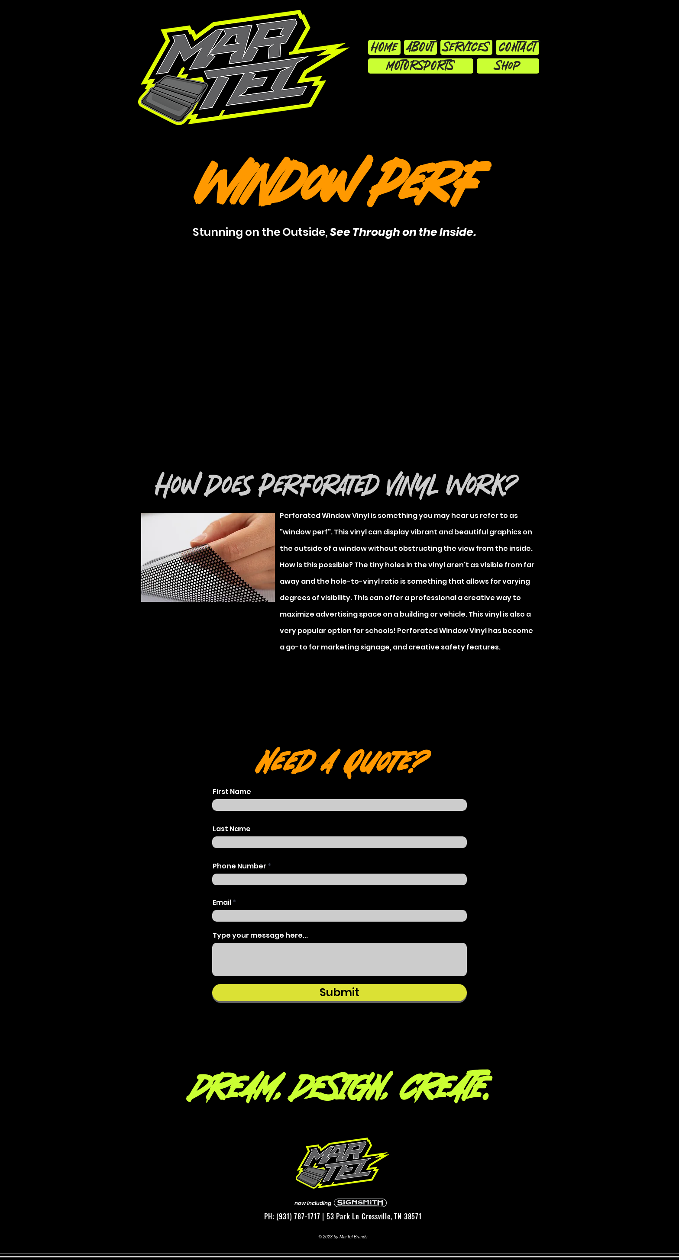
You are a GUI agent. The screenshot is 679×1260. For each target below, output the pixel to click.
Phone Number (239, 866)
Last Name (232, 829)
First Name (232, 791)
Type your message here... (260, 935)
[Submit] (339, 992)
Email (222, 902)
